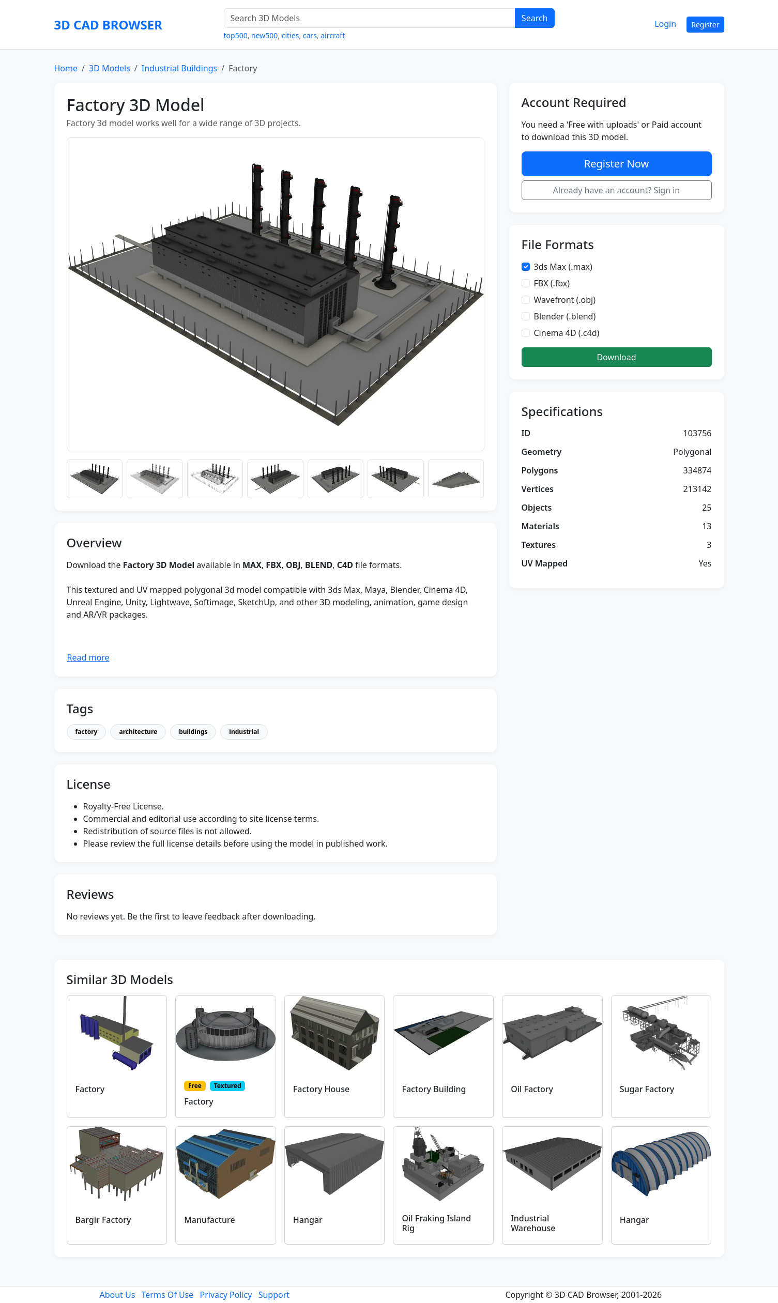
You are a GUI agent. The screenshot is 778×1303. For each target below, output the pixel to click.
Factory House (321, 1089)
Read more (88, 657)
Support (273, 1294)
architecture (138, 731)
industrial (244, 731)
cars (310, 35)
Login (665, 23)
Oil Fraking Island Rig (436, 1223)
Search (535, 18)
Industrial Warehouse (533, 1223)
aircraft (333, 35)
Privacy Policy (226, 1294)
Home (66, 68)
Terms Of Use (168, 1294)
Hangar (308, 1219)
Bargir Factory (103, 1219)
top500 (236, 35)
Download (616, 357)
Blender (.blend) (565, 316)
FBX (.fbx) (552, 283)
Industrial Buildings (179, 68)
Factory (90, 1089)
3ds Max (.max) (563, 266)
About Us (117, 1294)
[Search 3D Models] (369, 18)
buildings (193, 731)
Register (705, 24)
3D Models (109, 68)
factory (86, 731)
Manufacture (209, 1219)
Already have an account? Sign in (616, 190)
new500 (264, 35)
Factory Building (434, 1089)
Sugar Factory (647, 1089)
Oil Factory (532, 1089)
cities (290, 35)
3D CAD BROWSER (108, 24)
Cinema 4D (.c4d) (567, 333)
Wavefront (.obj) (565, 299)
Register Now (616, 164)
